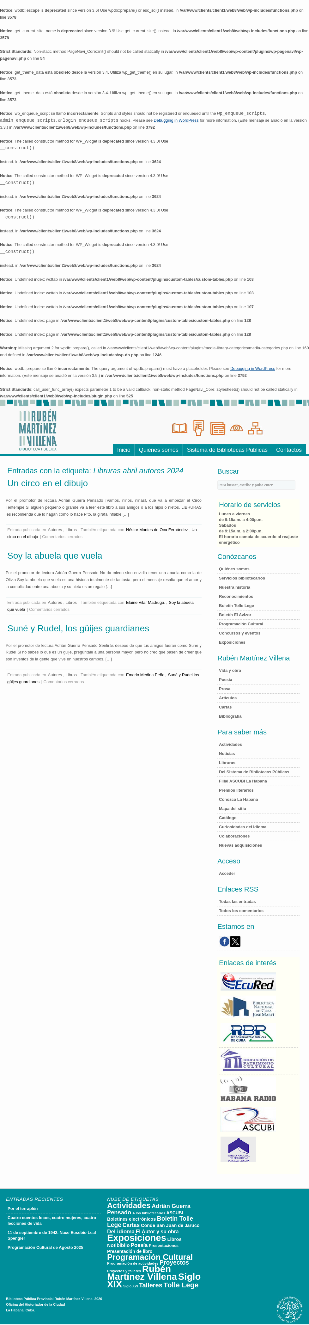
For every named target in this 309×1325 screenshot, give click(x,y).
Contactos (289, 450)
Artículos (228, 698)
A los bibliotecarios (148, 1214)
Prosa (224, 689)
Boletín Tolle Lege (236, 606)
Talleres (150, 1285)
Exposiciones (232, 643)
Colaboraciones (234, 836)
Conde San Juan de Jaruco (170, 1226)
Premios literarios (236, 790)
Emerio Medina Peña (145, 675)
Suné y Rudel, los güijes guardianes (78, 629)
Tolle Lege (180, 1285)
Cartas (225, 707)
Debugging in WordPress (176, 121)
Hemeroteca (217, 428)
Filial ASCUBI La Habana (243, 781)
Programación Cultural (241, 624)
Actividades (230, 745)
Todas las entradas (237, 902)
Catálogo (228, 818)
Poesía (225, 680)
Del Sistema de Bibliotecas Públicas (254, 772)
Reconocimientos (236, 597)
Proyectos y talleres (124, 1271)
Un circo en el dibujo (47, 484)
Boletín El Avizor (235, 615)
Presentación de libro (130, 1251)
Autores (55, 530)
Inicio (123, 450)
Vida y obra (230, 671)
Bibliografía (230, 717)
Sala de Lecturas (179, 428)
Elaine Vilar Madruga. (145, 602)
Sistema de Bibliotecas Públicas (227, 450)
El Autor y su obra (157, 1232)
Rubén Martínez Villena (142, 1273)
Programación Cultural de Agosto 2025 (45, 1248)
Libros (71, 530)
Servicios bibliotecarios (242, 578)
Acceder (227, 874)
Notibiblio (118, 1245)
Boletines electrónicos (131, 1219)
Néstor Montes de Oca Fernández (157, 530)
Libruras (227, 763)
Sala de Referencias (198, 428)
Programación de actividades (132, 1264)
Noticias (227, 754)
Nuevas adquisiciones (240, 845)
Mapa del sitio (232, 809)
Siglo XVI (130, 1287)
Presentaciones (164, 1246)
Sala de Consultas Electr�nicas (255, 428)
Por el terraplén (23, 1209)
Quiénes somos (159, 450)
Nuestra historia (234, 588)
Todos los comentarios (241, 911)
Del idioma (121, 1232)
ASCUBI (175, 1213)
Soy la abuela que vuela (54, 556)
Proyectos (174, 1263)
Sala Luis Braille (236, 428)
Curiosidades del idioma (242, 827)
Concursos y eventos (240, 633)
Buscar (228, 472)
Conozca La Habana (238, 800)
